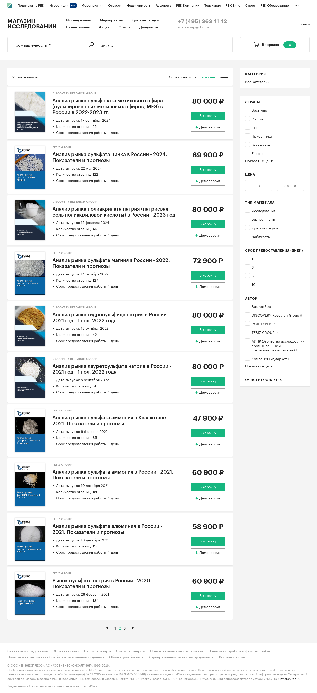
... (296, 4)
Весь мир (259, 110)
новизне (208, 76)
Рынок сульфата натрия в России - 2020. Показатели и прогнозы (102, 583)
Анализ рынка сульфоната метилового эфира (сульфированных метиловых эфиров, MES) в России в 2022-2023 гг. (108, 106)
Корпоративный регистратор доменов (181, 657)
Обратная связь (66, 651)
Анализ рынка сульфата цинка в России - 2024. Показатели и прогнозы (110, 157)
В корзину (207, 116)
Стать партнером (130, 651)
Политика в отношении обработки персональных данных (55, 657)
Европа (258, 153)
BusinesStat (262, 306)
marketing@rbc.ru (193, 27)
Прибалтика (262, 135)
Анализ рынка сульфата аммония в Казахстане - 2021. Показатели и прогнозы (111, 420)
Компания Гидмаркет (270, 358)
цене (224, 76)
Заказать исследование (27, 651)
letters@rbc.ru (290, 678)
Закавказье (261, 144)
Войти (304, 24)
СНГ (255, 127)
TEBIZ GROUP (265, 332)
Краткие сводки (145, 20)
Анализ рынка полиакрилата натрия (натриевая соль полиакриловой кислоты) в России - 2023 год (114, 212)
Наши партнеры (97, 651)
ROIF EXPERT (263, 323)
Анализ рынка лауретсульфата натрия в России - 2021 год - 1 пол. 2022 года (112, 369)
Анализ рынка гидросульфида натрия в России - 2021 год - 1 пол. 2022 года (111, 317)
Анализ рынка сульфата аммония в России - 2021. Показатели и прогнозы (113, 475)
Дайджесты (148, 27)
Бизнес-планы (78, 27)
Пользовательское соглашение (176, 651)
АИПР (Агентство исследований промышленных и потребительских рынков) (278, 345)
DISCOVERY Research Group (277, 314)
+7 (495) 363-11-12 (202, 21)
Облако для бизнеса (126, 657)
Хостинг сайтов (232, 657)
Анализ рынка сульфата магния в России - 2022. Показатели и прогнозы (111, 263)
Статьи (124, 27)
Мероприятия (111, 20)
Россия (257, 118)
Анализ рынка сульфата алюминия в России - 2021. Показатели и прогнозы (107, 529)
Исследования (78, 20)
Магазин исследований (32, 24)
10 (254, 284)
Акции (104, 27)
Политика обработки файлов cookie (239, 651)
